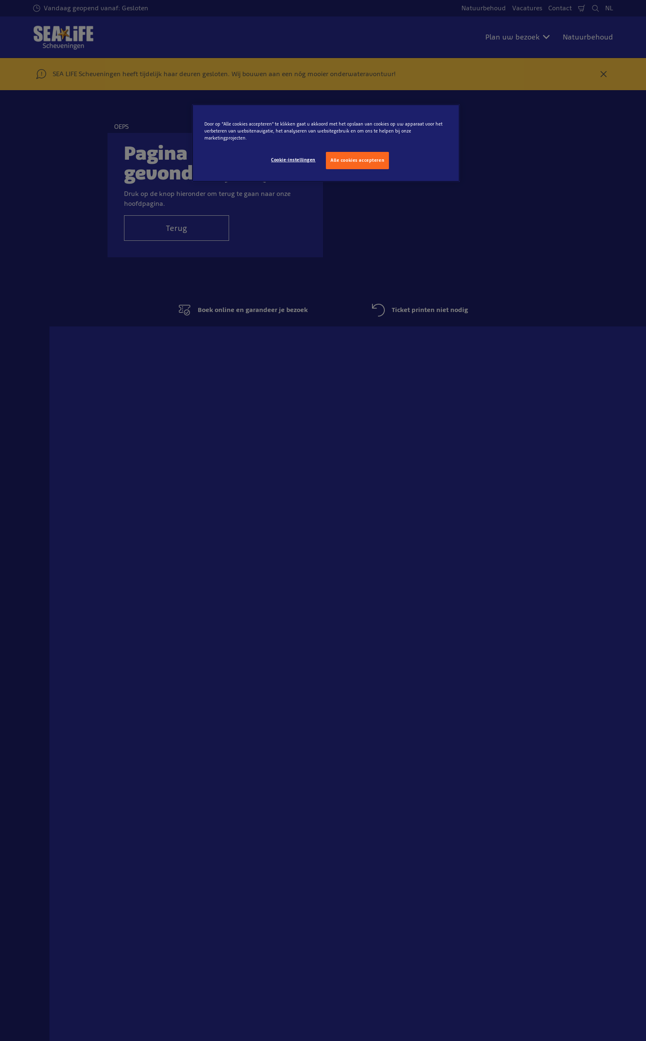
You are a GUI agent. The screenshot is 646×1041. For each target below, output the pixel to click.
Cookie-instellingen (293, 160)
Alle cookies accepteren (357, 160)
